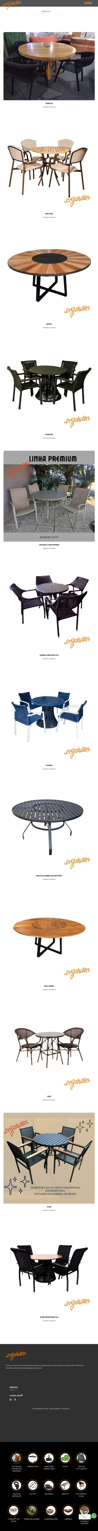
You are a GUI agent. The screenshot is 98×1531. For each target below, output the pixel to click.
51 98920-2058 (16, 1396)
